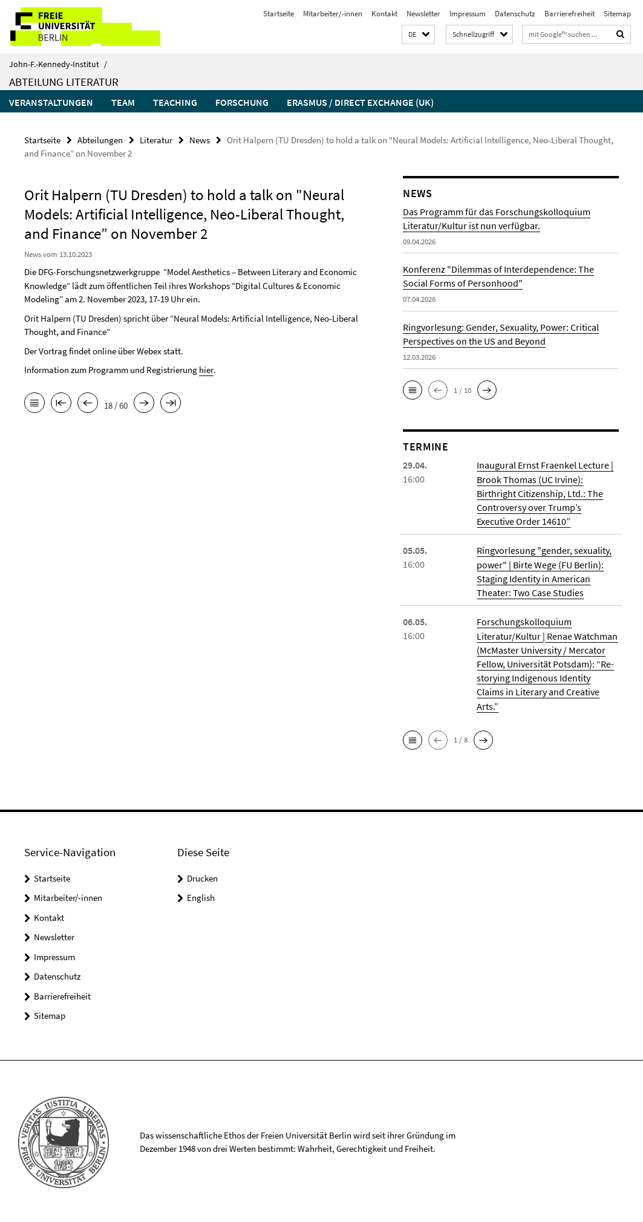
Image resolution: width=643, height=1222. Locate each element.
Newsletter (423, 13)
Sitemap (617, 13)
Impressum (467, 13)
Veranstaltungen (51, 102)
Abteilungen (100, 140)
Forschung (242, 102)
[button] (418, 35)
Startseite (278, 13)
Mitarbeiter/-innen (332, 13)
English (201, 896)
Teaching (175, 102)
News (199, 140)
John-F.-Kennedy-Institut (58, 64)
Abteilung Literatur (64, 81)
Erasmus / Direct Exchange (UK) (360, 102)
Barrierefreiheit (569, 13)
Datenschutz (515, 13)
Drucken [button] (202, 876)
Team (123, 102)
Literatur (156, 140)
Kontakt (384, 13)
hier (206, 369)
